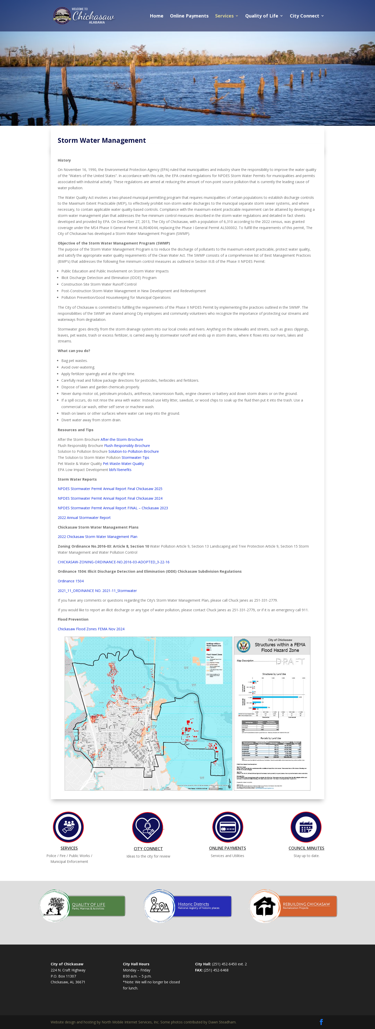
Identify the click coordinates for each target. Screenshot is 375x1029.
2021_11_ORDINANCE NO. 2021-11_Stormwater (97, 590)
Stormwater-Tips (135, 457)
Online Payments (189, 16)
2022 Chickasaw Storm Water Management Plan (97, 536)
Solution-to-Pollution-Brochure (133, 451)
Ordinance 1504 (71, 581)
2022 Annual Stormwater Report (84, 517)
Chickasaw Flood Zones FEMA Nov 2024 (91, 628)
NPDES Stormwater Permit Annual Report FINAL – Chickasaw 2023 (113, 507)
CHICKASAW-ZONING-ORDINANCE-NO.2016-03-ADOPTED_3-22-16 (114, 562)
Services (224, 16)
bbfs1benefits (120, 469)
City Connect (304, 16)
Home (156, 16)
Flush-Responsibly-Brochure (127, 445)
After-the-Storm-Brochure (122, 439)
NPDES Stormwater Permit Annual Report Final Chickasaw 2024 (110, 498)
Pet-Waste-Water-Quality (123, 463)
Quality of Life (261, 16)
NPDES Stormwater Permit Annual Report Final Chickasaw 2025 (110, 488)
